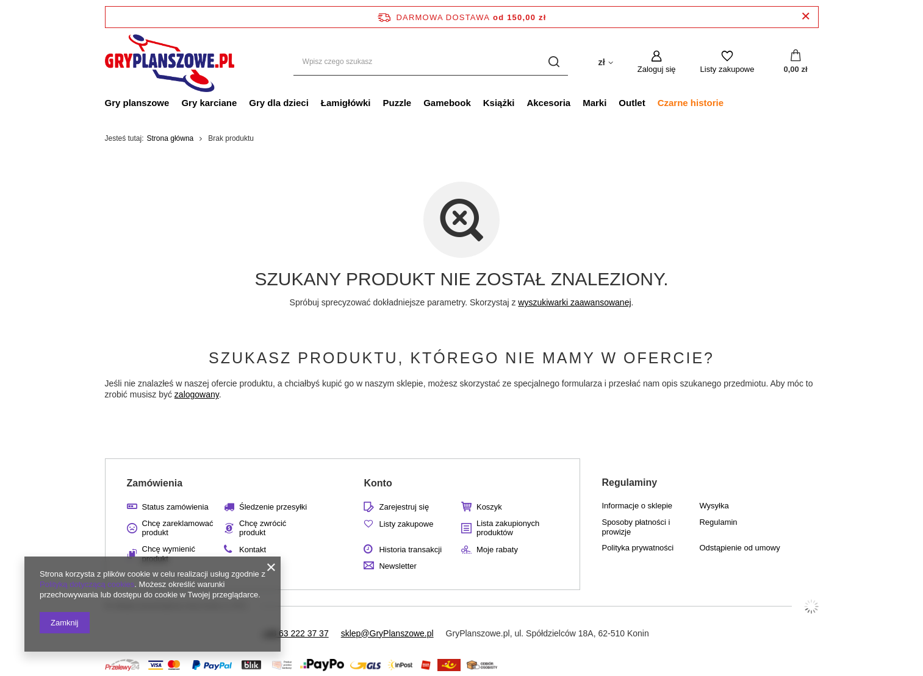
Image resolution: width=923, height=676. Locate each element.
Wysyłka (713, 505)
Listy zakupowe (727, 69)
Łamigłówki (346, 103)
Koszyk (489, 506)
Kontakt (252, 549)
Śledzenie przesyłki (273, 506)
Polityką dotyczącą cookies (87, 584)
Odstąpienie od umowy (739, 547)
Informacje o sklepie (637, 505)
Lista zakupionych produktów (507, 528)
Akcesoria (548, 103)
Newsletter (397, 566)
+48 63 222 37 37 (295, 633)
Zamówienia (155, 483)
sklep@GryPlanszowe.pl (387, 633)
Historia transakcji (410, 549)
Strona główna (170, 138)
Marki (594, 103)
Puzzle (397, 103)
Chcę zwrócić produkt (262, 528)
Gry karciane (209, 103)
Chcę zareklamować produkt (178, 528)
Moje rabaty (497, 549)
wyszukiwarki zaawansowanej (574, 302)
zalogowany (196, 394)
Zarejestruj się (404, 506)
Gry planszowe (137, 103)
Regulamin (718, 522)
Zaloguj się (656, 69)
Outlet (632, 103)
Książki (499, 103)
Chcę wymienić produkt (168, 553)
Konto (378, 483)
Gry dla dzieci (279, 103)
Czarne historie (691, 103)
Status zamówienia (175, 506)
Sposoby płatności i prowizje (636, 527)
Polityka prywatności (637, 547)
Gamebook (447, 103)
